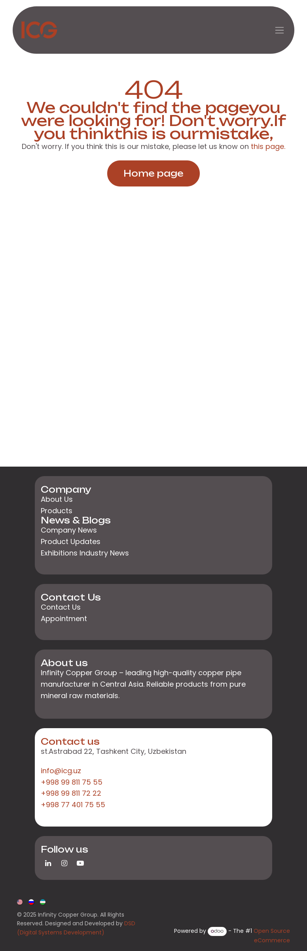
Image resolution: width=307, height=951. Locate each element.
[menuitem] (20, 901)
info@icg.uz (61, 771)
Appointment (64, 618)
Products (56, 511)
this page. (268, 146)
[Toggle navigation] (279, 30)
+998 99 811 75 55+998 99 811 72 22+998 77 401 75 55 (73, 793)
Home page (153, 173)
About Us (57, 499)
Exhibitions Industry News (85, 553)
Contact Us (61, 607)
